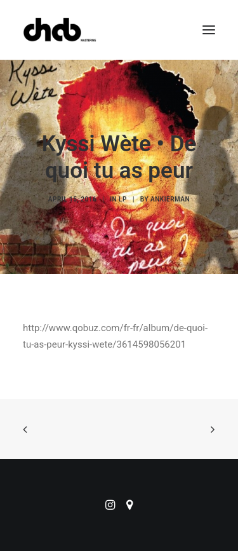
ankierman (170, 199)
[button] (209, 30)
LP (123, 199)
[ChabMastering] (59, 30)
